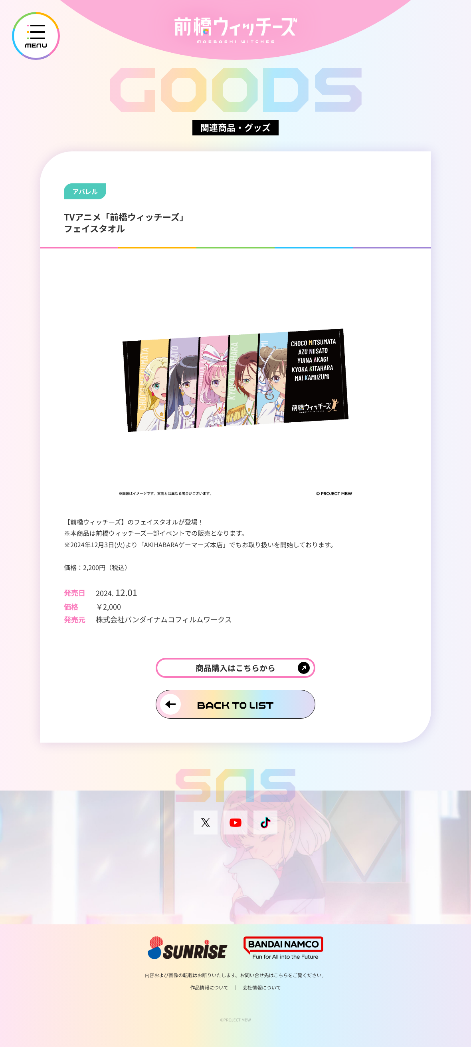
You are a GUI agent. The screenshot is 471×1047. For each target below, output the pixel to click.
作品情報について (209, 987)
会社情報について (262, 987)
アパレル (85, 191)
